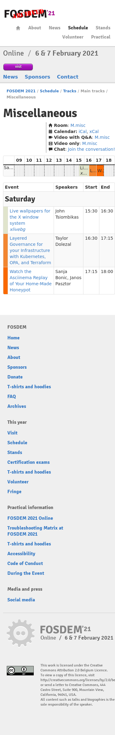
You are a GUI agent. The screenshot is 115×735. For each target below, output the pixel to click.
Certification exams (28, 462)
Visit (12, 433)
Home (18, 28)
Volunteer (72, 37)
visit (18, 66)
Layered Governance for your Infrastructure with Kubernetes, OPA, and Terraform (30, 250)
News (54, 28)
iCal (82, 131)
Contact (68, 77)
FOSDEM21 (30, 14)
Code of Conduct (25, 563)
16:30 (107, 211)
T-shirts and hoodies (29, 387)
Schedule (78, 28)
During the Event (25, 573)
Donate (15, 377)
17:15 (107, 238)
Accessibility (21, 554)
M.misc (78, 125)
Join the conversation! (91, 149)
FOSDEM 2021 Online (30, 518)
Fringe (14, 492)
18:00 (107, 271)
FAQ (11, 396)
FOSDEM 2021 (21, 91)
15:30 (91, 211)
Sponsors (37, 77)
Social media (21, 600)
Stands (103, 28)
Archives (16, 406)
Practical (100, 37)
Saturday (13, 167)
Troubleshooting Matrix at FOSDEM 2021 (35, 531)
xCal (94, 131)
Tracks (69, 91)
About (34, 28)
